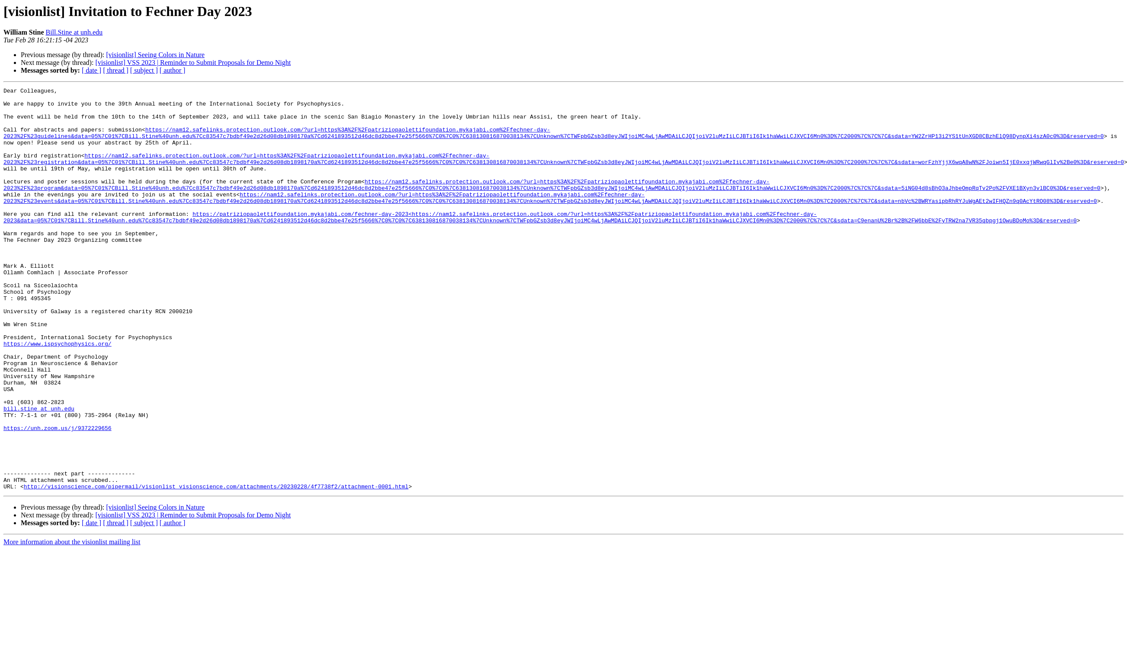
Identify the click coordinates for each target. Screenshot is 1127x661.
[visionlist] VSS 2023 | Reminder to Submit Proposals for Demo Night (193, 62)
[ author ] (173, 70)
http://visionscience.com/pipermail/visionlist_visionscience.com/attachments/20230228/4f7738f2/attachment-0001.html (216, 567)
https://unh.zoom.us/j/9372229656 (57, 497)
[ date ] (91, 70)
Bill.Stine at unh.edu (74, 32)
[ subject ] (144, 70)
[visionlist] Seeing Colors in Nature (155, 54)
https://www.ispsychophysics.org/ (57, 395)
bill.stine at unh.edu (38, 473)
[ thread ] (115, 70)
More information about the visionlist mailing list (71, 622)
